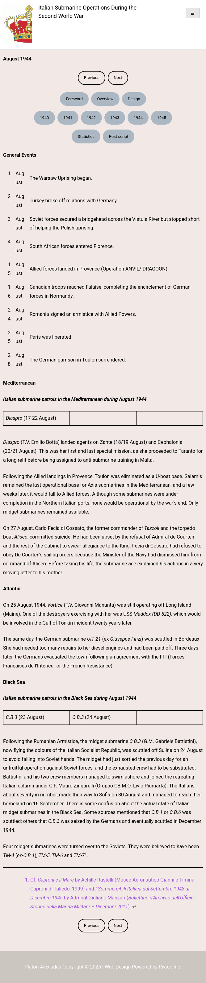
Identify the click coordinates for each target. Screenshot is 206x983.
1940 (44, 117)
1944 (138, 117)
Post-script (118, 136)
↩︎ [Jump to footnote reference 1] (134, 907)
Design (134, 99)
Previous (91, 77)
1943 (114, 117)
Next (118, 77)
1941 (67, 117)
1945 (161, 117)
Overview (105, 99)
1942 (91, 117)
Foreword (74, 99)
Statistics (86, 136)
